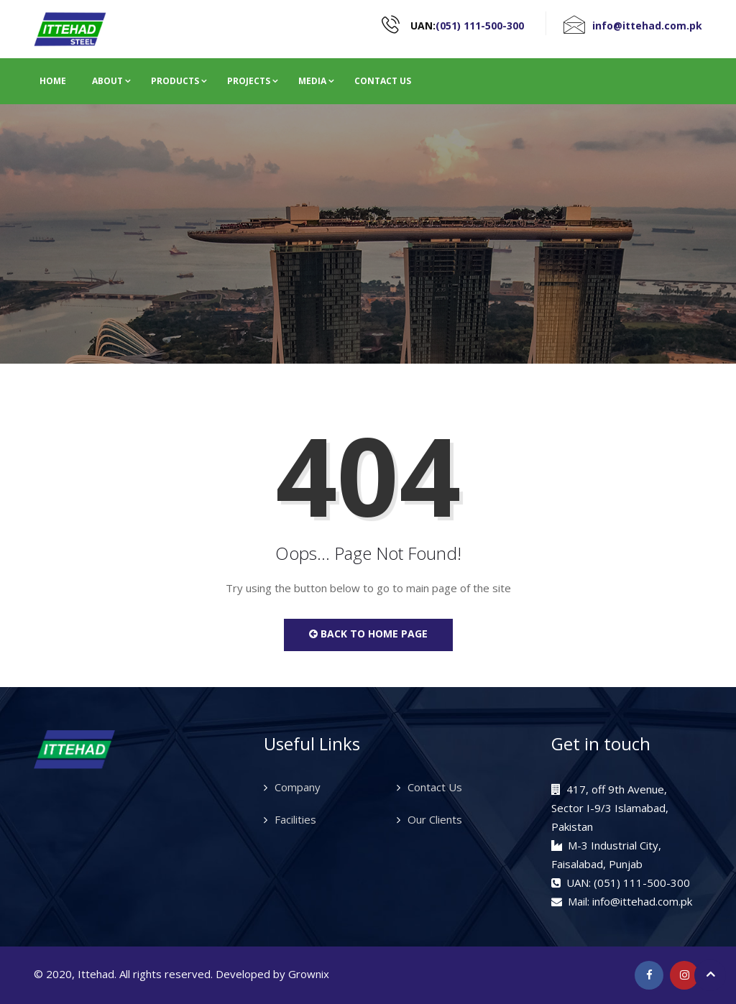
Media (312, 81)
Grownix (308, 974)
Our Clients (435, 819)
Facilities (295, 819)
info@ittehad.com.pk (647, 25)
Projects (248, 81)
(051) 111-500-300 (480, 25)
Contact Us (382, 81)
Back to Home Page (368, 633)
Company (298, 787)
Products (175, 81)
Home (53, 81)
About (107, 81)
